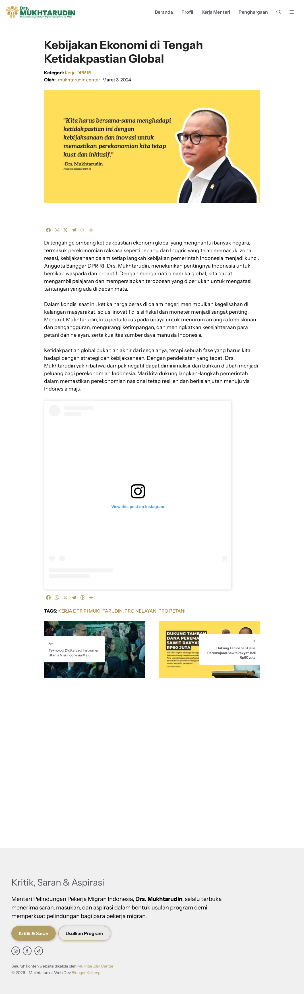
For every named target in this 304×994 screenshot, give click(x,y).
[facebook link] (27, 950)
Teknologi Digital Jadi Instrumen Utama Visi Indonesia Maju (74, 652)
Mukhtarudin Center (95, 966)
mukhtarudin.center (79, 80)
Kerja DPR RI (78, 72)
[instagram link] (15, 950)
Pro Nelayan (140, 611)
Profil (187, 12)
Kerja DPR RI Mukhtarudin (90, 611)
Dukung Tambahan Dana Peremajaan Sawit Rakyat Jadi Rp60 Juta (231, 653)
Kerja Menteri (216, 12)
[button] (278, 12)
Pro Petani (171, 611)
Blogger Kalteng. (87, 972)
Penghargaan (253, 12)
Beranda (164, 12)
